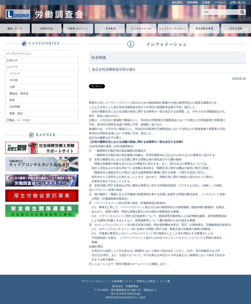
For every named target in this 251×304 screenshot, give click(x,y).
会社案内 (177, 2)
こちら (104, 263)
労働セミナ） (78, 28)
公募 (12, 86)
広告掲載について (122, 281)
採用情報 (192, 2)
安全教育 (111, 28)
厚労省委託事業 (204, 28)
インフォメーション (18, 53)
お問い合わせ (238, 2)
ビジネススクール (141, 28)
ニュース (12, 66)
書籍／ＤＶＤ (15, 28)
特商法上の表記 (146, 281)
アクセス (220, 2)
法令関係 (14, 106)
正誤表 (206, 2)
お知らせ (12, 60)
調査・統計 (16, 113)
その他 (13, 80)
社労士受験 (236, 28)
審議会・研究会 (18, 93)
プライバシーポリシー (94, 281)
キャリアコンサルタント (173, 28)
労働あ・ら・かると (19, 120)
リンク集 (165, 281)
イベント (14, 73)
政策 (12, 100)
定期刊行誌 (46, 28)
